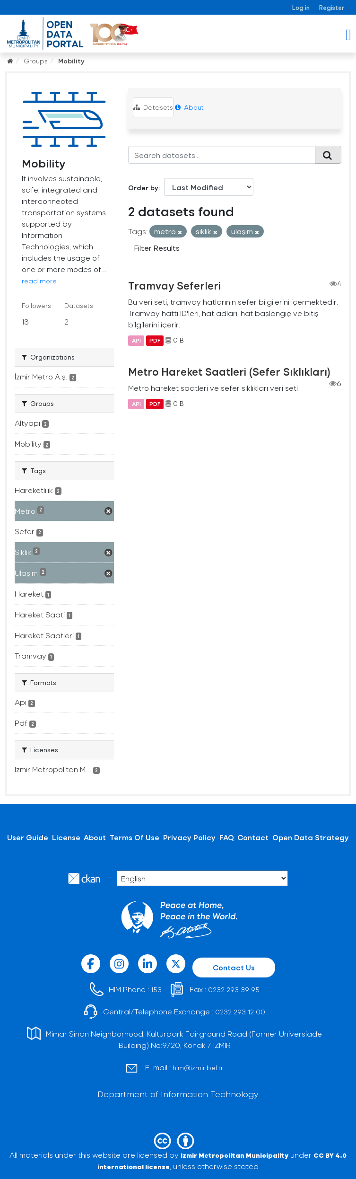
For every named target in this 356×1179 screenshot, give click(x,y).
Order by (143, 187)
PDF (154, 340)
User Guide (27, 837)
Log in (301, 7)
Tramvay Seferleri (174, 285)
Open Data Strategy (310, 837)
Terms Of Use (134, 837)
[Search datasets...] (221, 155)
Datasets (153, 107)
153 (156, 989)
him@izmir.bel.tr (198, 1067)
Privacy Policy (189, 837)
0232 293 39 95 (234, 989)
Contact (253, 837)
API (136, 340)
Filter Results (157, 248)
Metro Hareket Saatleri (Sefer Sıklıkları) (229, 371)
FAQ (226, 837)
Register (331, 7)
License (66, 837)
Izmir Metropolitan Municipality (234, 1155)
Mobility (71, 60)
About (189, 107)
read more (39, 280)
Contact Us (234, 967)
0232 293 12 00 (240, 1011)
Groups (36, 60)
